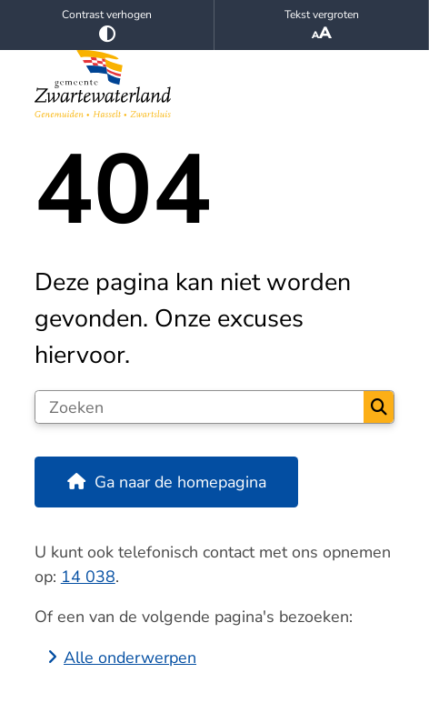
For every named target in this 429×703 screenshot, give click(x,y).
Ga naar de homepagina (180, 482)
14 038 (88, 577)
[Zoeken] (199, 407)
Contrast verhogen (107, 25)
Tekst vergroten (321, 25)
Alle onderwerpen (130, 657)
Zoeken (379, 407)
